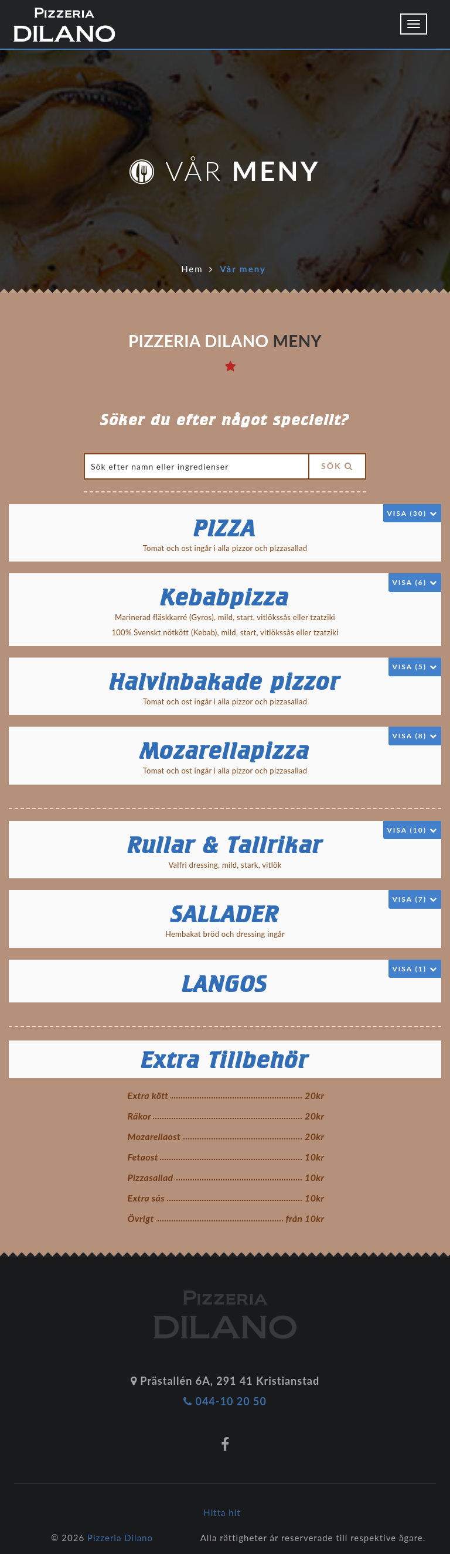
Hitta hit (221, 1512)
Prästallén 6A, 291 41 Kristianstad (225, 1380)
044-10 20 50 (225, 1401)
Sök (337, 466)
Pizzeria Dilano (120, 1537)
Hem (192, 268)
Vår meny (243, 268)
